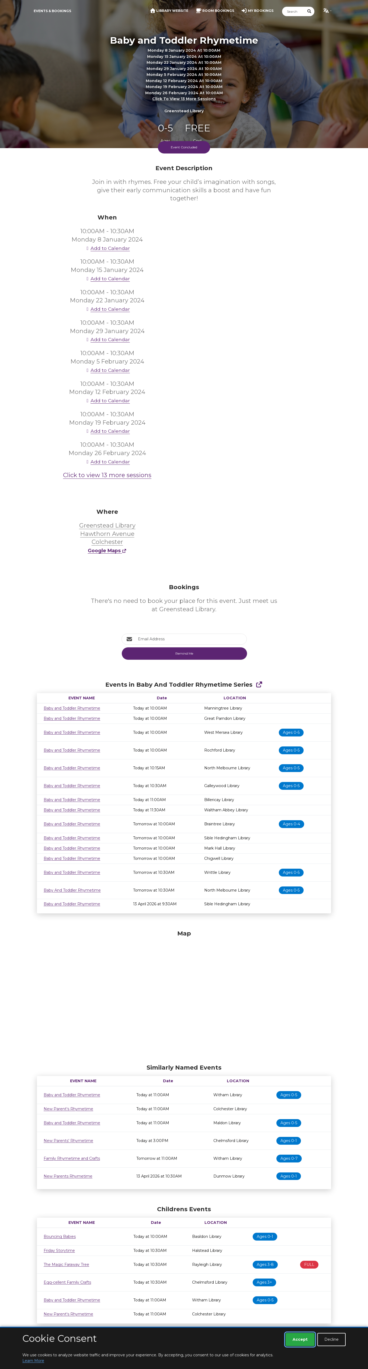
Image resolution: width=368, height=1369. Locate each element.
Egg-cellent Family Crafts (67, 1282)
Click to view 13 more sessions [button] (184, 99)
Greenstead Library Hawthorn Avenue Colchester (107, 534)
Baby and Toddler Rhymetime (72, 708)
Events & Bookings (52, 11)
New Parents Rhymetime (68, 1176)
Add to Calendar (107, 248)
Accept (300, 1339)
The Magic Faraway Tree (66, 1264)
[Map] (184, 996)
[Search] (293, 11)
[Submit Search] (309, 11)
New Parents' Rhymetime (68, 1140)
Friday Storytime (59, 1250)
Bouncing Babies (60, 1236)
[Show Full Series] (259, 684)
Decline (331, 1339)
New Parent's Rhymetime (68, 1108)
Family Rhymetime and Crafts (72, 1158)
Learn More (33, 1360)
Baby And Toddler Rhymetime (72, 890)
